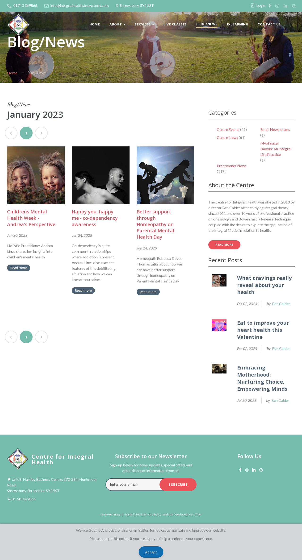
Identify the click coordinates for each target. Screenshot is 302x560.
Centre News (227, 137)
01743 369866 (22, 5)
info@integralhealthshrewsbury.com (76, 6)
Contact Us (269, 24)
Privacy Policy (152, 514)
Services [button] (144, 24)
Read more (18, 267)
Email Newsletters (275, 129)
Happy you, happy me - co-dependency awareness (95, 217)
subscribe (178, 484)
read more (224, 245)
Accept (151, 552)
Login (260, 5)
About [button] (117, 24)
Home (94, 24)
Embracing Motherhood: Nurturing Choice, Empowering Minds (262, 378)
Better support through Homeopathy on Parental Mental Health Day (155, 224)
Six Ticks (196, 514)
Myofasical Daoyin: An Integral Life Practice (275, 149)
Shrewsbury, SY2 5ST (135, 6)
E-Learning (237, 24)
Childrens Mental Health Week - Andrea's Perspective (31, 217)
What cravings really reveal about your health (264, 284)
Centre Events (228, 129)
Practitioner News (232, 165)
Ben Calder (281, 303)
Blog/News (207, 24)
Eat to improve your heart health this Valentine (263, 329)
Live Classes (175, 24)
